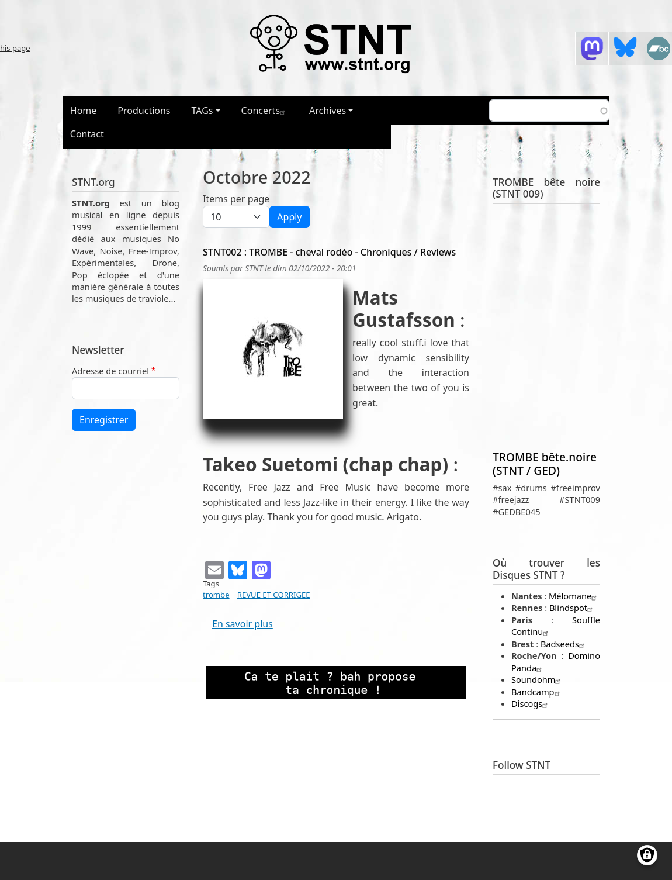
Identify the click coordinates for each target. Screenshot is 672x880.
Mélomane (574, 596)
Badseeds (564, 644)
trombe (216, 594)
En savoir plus (242, 623)
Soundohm (537, 679)
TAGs (202, 110)
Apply (289, 216)
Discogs (530, 703)
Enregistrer (103, 419)
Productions (143, 110)
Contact (87, 133)
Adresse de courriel (110, 371)
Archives (327, 110)
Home (83, 110)
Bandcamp (537, 692)
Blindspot (572, 607)
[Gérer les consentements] (647, 855)
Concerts (264, 110)
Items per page (236, 198)
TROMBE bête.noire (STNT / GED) (545, 463)
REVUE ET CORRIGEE (273, 594)
